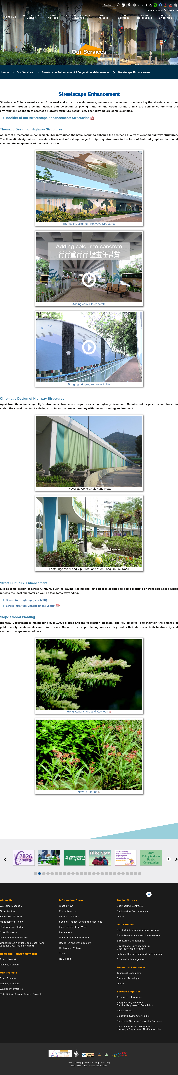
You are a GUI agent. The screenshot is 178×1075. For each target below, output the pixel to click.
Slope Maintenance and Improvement (138, 935)
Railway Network (9, 964)
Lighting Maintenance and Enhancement (140, 954)
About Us (10, 17)
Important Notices (90, 1063)
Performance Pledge (12, 927)
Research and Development (75, 943)
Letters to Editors (69, 916)
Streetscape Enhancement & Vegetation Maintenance (75, 72)
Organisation (7, 911)
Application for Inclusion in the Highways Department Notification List (139, 1028)
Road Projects (8, 978)
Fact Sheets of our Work (73, 927)
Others (121, 916)
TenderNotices (53, 16)
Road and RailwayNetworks (78, 16)
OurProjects (102, 16)
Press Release (67, 911)
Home (5, 72)
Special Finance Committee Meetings (80, 921)
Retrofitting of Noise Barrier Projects (21, 994)
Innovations (65, 932)
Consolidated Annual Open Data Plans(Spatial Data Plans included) (22, 944)
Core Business (8, 932)
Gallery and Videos (70, 948)
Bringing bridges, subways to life (89, 382)
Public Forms (124, 1010)
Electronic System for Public (133, 1016)
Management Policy (11, 921)
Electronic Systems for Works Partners (139, 1021)
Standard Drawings (128, 978)
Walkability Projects (11, 989)
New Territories (89, 790)
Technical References (131, 967)
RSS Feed (65, 959)
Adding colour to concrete (89, 302)
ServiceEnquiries (165, 16)
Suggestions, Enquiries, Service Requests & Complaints (135, 1004)
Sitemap (78, 1063)
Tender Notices (127, 900)
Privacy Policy (105, 1063)
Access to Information (129, 997)
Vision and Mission (11, 916)
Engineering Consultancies (132, 911)
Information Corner (72, 900)
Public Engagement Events (74, 937)
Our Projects (8, 972)
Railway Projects (9, 983)
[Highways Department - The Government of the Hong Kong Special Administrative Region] (41, 6)
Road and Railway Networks (18, 953)
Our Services (25, 72)
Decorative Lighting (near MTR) (26, 600)
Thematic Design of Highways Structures (89, 222)
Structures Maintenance (130, 940)
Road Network (8, 959)
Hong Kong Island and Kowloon (89, 710)
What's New (66, 906)
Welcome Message (11, 906)
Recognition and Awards (14, 937)
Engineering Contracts (130, 906)
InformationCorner (31, 16)
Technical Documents (129, 973)
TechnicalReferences (144, 16)
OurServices (124, 16)
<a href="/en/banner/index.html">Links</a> (89, 861)
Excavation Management (131, 959)
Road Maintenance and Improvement (138, 930)
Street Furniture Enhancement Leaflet (33, 605)
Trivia (62, 953)
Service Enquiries (129, 991)
